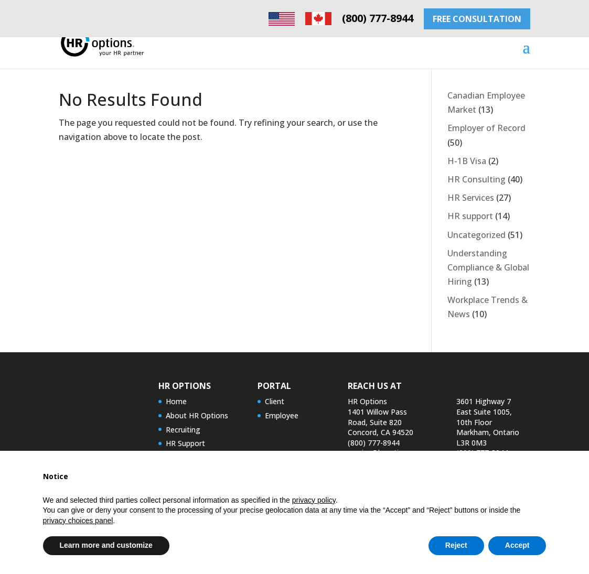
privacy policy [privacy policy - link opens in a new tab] (314, 500)
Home (176, 401)
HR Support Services (185, 448)
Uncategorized (476, 235)
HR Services (470, 197)
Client (274, 401)
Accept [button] (517, 545)
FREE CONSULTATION (477, 19)
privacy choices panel (78, 520)
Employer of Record (486, 128)
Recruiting (183, 430)
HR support (470, 216)
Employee (281, 415)
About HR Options (197, 415)
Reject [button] (456, 545)
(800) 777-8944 (377, 18)
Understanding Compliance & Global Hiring (488, 267)
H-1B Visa (466, 161)
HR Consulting (476, 179)
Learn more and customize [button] (106, 545)
